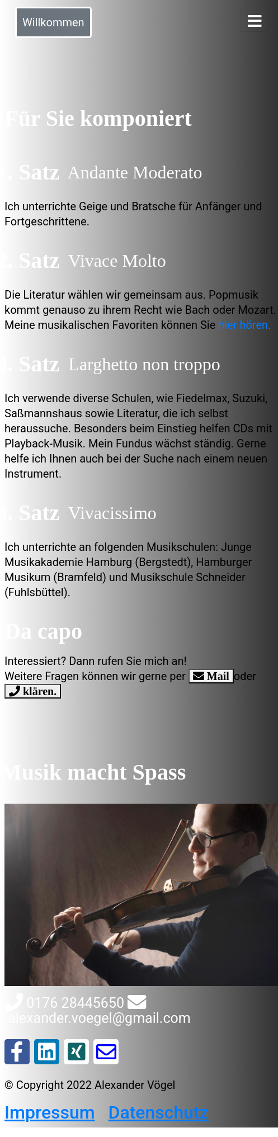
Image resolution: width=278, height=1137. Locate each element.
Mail (216, 676)
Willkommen (53, 22)
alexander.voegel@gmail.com (97, 1010)
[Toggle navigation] (255, 21)
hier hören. (244, 325)
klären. (38, 691)
